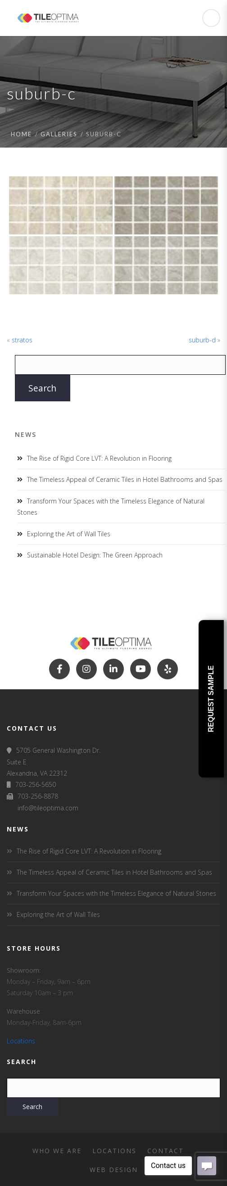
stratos (22, 340)
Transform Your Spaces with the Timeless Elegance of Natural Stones (116, 893)
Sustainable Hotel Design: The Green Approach (95, 555)
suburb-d (202, 340)
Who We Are (57, 1150)
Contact (165, 1150)
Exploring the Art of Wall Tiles (68, 534)
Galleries (59, 134)
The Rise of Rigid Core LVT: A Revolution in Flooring (99, 458)
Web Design (114, 1169)
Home (21, 134)
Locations (21, 1041)
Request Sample (211, 698)
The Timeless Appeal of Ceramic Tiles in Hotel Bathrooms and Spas (124, 479)
